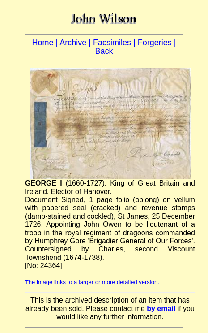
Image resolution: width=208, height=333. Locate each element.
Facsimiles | (115, 42)
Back (104, 51)
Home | (46, 42)
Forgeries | (157, 42)
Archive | (76, 42)
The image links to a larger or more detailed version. (92, 282)
